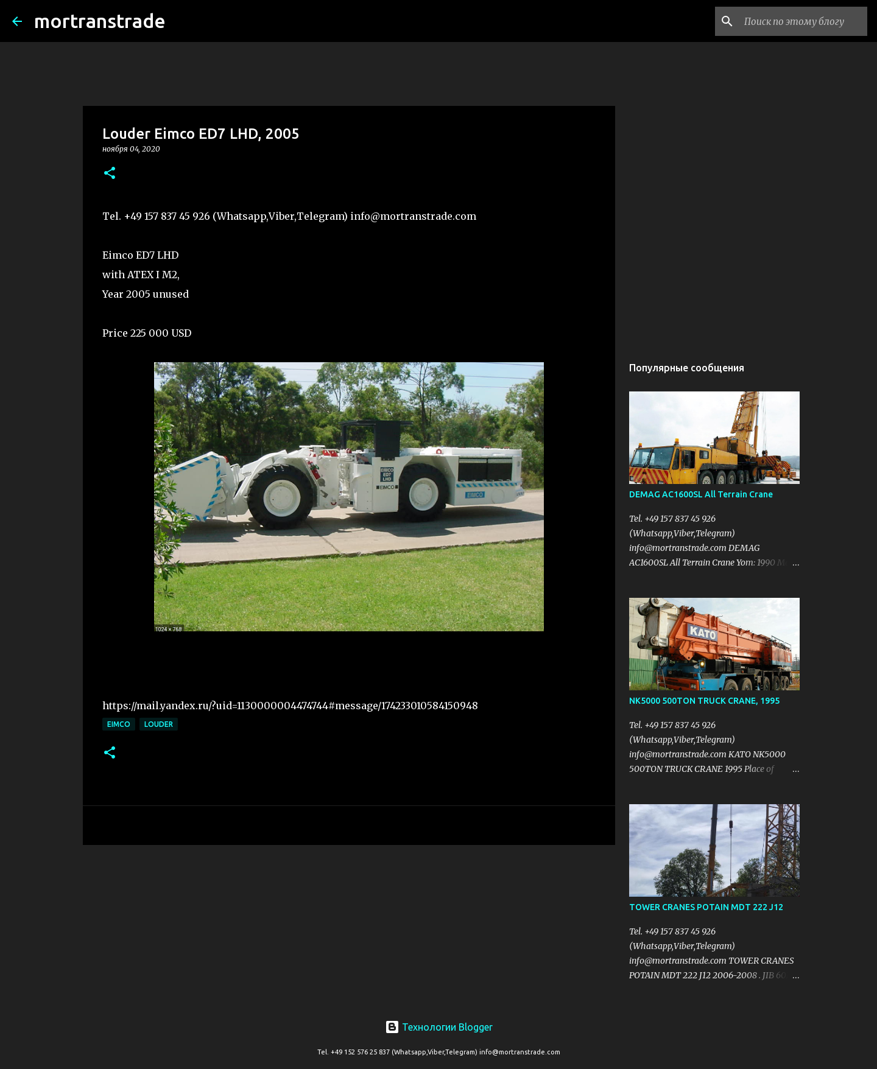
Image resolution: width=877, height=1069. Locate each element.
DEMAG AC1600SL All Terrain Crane (701, 494)
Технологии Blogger (439, 1027)
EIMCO (118, 724)
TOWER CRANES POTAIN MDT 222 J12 (706, 907)
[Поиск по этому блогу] (803, 21)
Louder (158, 724)
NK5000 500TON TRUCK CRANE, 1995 (704, 701)
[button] (109, 174)
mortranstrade (100, 21)
